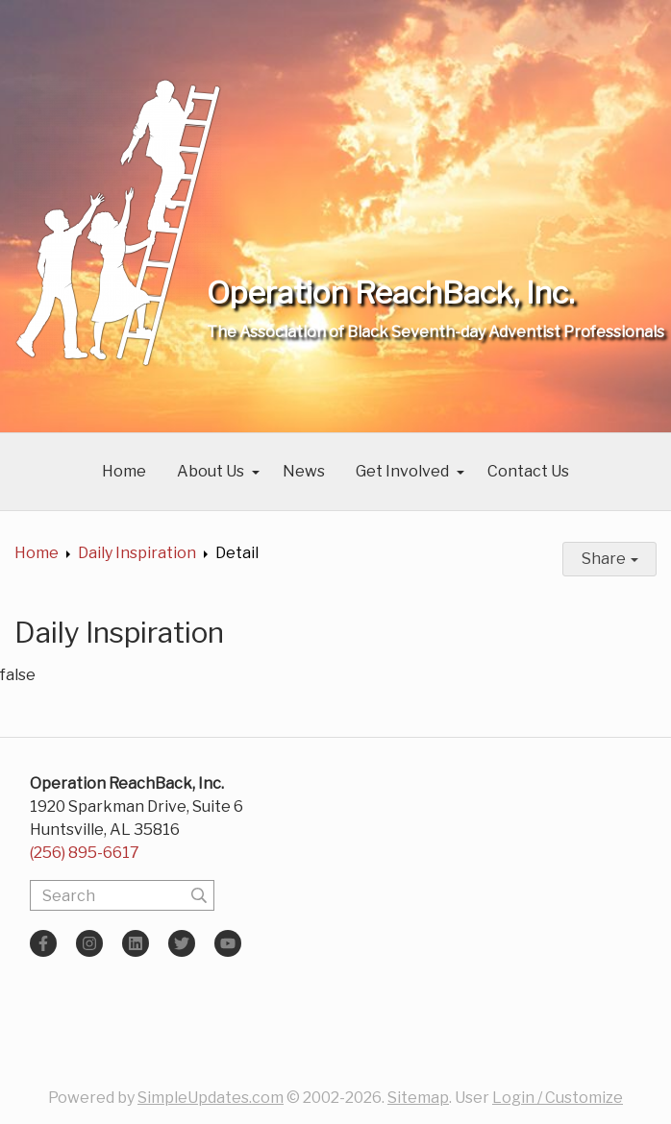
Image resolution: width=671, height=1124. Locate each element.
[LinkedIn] (135, 943)
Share (610, 559)
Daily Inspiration (137, 553)
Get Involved (402, 471)
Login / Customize (557, 1097)
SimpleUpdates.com (210, 1097)
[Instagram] (89, 943)
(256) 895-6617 (84, 852)
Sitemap (418, 1097)
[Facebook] (43, 943)
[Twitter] (182, 943)
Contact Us (528, 471)
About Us (210, 471)
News (304, 471)
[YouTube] (228, 943)
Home (124, 471)
